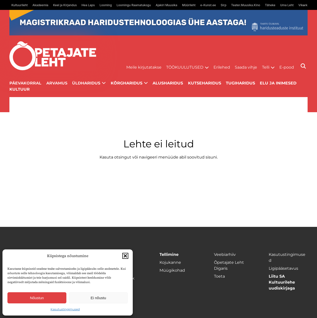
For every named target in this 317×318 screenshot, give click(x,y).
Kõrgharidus (126, 83)
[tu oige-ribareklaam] (158, 22)
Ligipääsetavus (283, 268)
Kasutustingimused (65, 309)
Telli (265, 67)
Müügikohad (172, 270)
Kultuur (19, 89)
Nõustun (37, 298)
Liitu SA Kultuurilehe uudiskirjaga (282, 282)
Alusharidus (168, 83)
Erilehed (221, 67)
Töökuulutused (184, 67)
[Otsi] (303, 66)
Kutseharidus (204, 83)
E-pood (286, 67)
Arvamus (56, 83)
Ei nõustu (98, 298)
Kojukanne (170, 262)
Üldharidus (86, 83)
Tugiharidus (240, 83)
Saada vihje (246, 67)
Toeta (219, 276)
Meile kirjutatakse (143, 67)
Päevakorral (25, 83)
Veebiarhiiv (225, 254)
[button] (125, 255)
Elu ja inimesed (278, 83)
